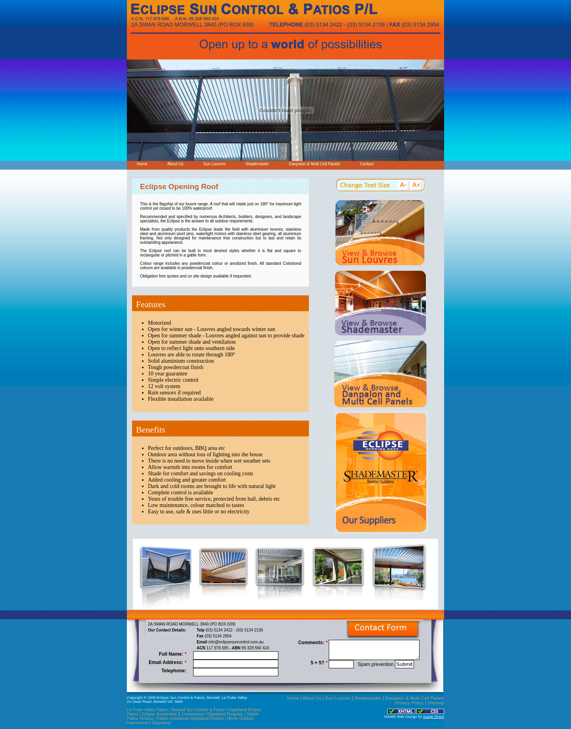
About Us (175, 164)
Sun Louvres (214, 164)
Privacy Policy (409, 702)
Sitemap (435, 702)
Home (142, 164)
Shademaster (257, 164)
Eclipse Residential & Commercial (173, 714)
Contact (367, 164)
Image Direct (433, 717)
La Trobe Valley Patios (147, 710)
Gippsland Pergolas (225, 714)
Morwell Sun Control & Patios (198, 710)
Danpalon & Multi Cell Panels (314, 164)
